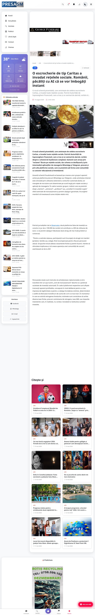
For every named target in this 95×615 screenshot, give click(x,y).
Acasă (8, 15)
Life (40, 63)
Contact (9, 42)
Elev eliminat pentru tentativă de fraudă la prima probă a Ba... (19, 168)
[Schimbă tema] (85, 4)
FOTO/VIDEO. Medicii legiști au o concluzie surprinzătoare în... (18, 221)
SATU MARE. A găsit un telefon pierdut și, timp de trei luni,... (18, 258)
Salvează (85, 68)
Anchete (9, 26)
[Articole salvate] (74, 4)
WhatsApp (14, 309)
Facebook (15, 304)
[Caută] (63, 4)
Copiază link (14, 319)
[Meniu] (91, 4)
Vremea (9, 47)
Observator (55, 228)
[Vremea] (79, 4)
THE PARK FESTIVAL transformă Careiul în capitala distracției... (19, 103)
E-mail (14, 314)
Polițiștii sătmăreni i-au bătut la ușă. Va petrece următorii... (18, 128)
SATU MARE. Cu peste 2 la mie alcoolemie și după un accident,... (19, 232)
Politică (9, 31)
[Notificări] (68, 4)
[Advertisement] (61, 214)
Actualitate (10, 21)
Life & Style (10, 37)
